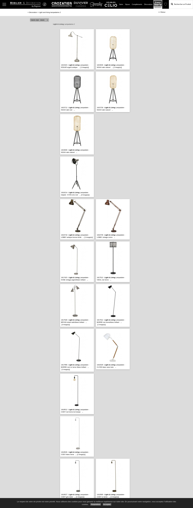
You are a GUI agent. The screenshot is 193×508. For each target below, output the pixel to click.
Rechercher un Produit (181, 4)
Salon (121, 4)
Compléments (137, 4)
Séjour (127, 4)
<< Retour (161, 12)
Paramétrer (95, 504)
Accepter (107, 504)
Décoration (148, 4)
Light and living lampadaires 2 (50, 12)
